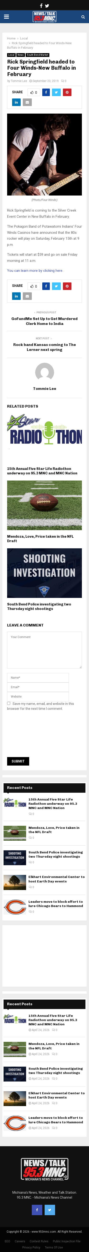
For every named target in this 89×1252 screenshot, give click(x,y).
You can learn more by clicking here (34, 270)
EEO (7, 1241)
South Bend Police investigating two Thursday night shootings (39, 606)
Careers (20, 1241)
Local (11, 55)
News (21, 55)
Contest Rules (39, 1241)
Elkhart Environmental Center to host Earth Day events (56, 879)
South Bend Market (37, 55)
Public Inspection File (66, 1241)
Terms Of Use (54, 1247)
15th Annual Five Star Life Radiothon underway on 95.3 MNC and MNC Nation (42, 471)
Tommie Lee (19, 81)
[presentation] (26, 735)
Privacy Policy (31, 1247)
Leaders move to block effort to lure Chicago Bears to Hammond (55, 904)
